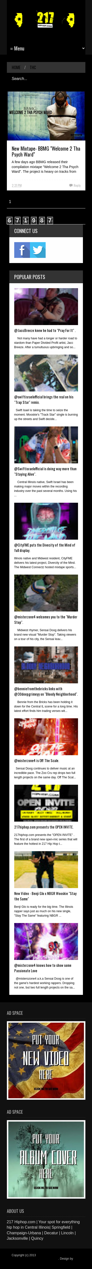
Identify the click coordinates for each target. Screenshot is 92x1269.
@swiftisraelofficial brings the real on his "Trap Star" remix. (43, 399)
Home (16, 67)
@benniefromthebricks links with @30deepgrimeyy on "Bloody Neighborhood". (46, 691)
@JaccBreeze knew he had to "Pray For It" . (45, 330)
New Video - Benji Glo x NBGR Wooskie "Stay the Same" (45, 896)
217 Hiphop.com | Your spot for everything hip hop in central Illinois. (44, 1256)
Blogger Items (21, 1262)
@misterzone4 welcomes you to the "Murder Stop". (45, 619)
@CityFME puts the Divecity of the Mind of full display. (44, 547)
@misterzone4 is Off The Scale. (36, 760)
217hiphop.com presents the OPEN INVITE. (43, 827)
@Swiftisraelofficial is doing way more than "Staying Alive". (45, 471)
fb (22, 250)
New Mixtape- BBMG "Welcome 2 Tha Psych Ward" (46, 151)
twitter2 (38, 250)
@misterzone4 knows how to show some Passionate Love (42, 967)
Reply (77, 185)
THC (33, 67)
